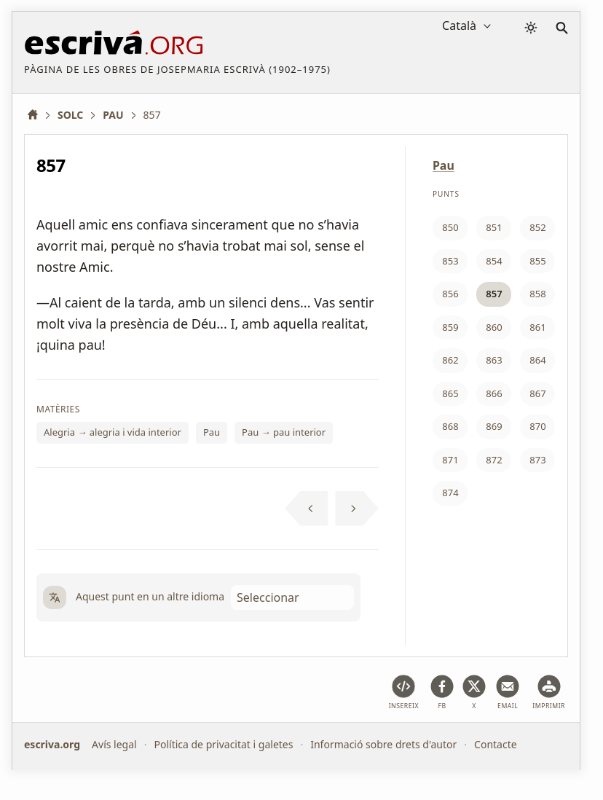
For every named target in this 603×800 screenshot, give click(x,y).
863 (494, 359)
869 (494, 426)
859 (450, 327)
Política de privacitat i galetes (223, 744)
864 (537, 359)
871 (450, 459)
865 (450, 393)
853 (450, 260)
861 (537, 327)
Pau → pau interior (284, 432)
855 (537, 260)
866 (494, 393)
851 (494, 227)
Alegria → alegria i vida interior (112, 432)
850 (450, 227)
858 (537, 293)
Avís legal (114, 744)
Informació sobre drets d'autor (383, 744)
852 (537, 227)
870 (537, 426)
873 (537, 459)
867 (537, 393)
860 (494, 327)
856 (450, 293)
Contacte (495, 744)
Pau (211, 432)
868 (450, 426)
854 (494, 260)
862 (450, 359)
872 (494, 459)
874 (450, 492)
